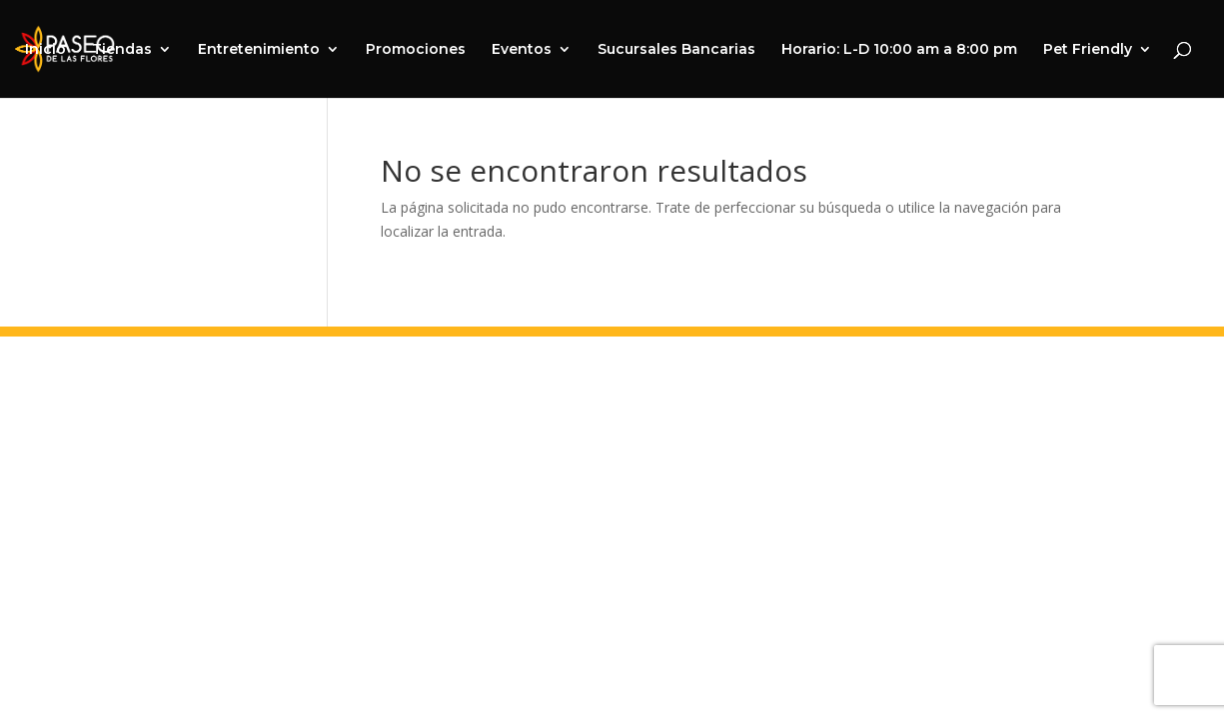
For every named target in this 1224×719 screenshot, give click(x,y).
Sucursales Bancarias (676, 50)
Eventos (522, 50)
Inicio (45, 50)
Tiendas (122, 50)
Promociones (416, 50)
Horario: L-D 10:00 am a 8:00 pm (899, 50)
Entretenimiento (259, 50)
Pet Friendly (1087, 50)
